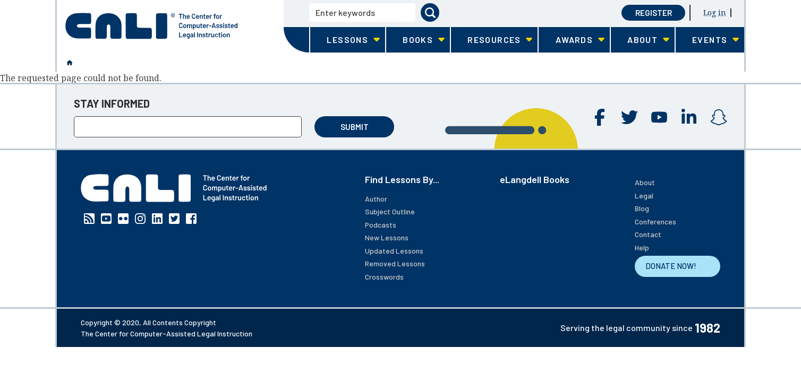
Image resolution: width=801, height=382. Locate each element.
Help (642, 247)
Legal (644, 195)
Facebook (599, 117)
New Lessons (386, 237)
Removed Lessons (395, 263)
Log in (714, 12)
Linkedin (688, 117)
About (645, 182)
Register (653, 13)
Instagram (718, 117)
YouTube (659, 117)
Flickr (123, 218)
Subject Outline (390, 211)
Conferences (655, 221)
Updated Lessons (394, 250)
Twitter (629, 117)
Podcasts (380, 224)
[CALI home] (151, 26)
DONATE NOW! (670, 266)
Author (376, 198)
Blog (642, 208)
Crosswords (384, 276)
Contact (648, 234)
